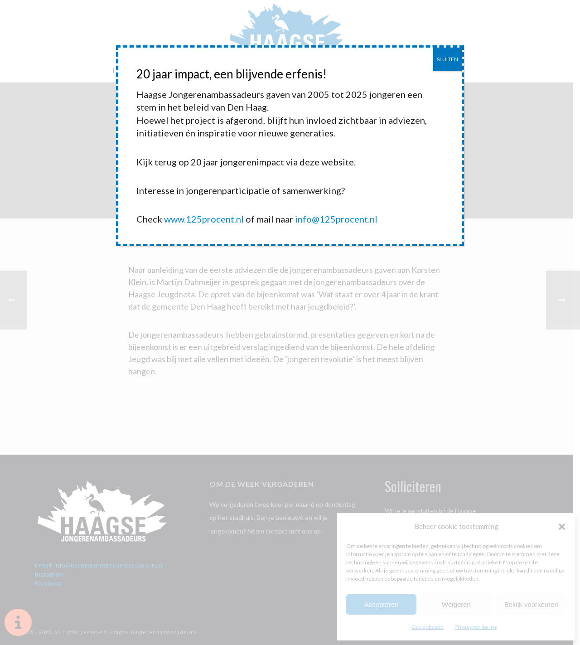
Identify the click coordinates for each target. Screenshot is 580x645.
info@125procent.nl (336, 218)
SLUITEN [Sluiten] (447, 59)
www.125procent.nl (204, 218)
